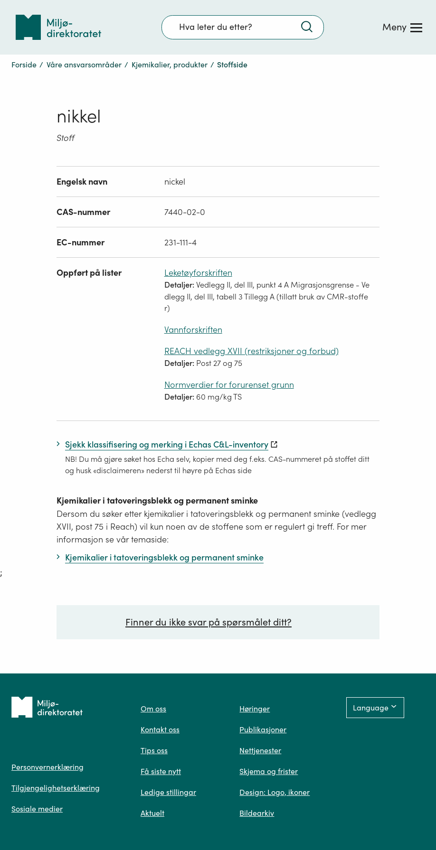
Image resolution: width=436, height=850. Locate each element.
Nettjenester (260, 750)
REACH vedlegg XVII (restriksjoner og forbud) (251, 351)
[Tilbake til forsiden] (58, 27)
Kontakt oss (160, 729)
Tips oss (154, 750)
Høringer (254, 708)
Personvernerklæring (47, 767)
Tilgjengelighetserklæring (55, 788)
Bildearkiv (256, 813)
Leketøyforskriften (198, 272)
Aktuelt (152, 813)
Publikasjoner (262, 729)
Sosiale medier (37, 808)
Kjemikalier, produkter (170, 64)
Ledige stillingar (168, 792)
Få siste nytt (161, 771)
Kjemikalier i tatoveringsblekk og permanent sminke (157, 500)
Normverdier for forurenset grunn (229, 384)
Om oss (153, 708)
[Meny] (402, 27)
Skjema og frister (268, 771)
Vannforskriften (193, 329)
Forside (24, 64)
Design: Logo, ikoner (274, 792)
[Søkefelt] (242, 27)
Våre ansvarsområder (84, 64)
